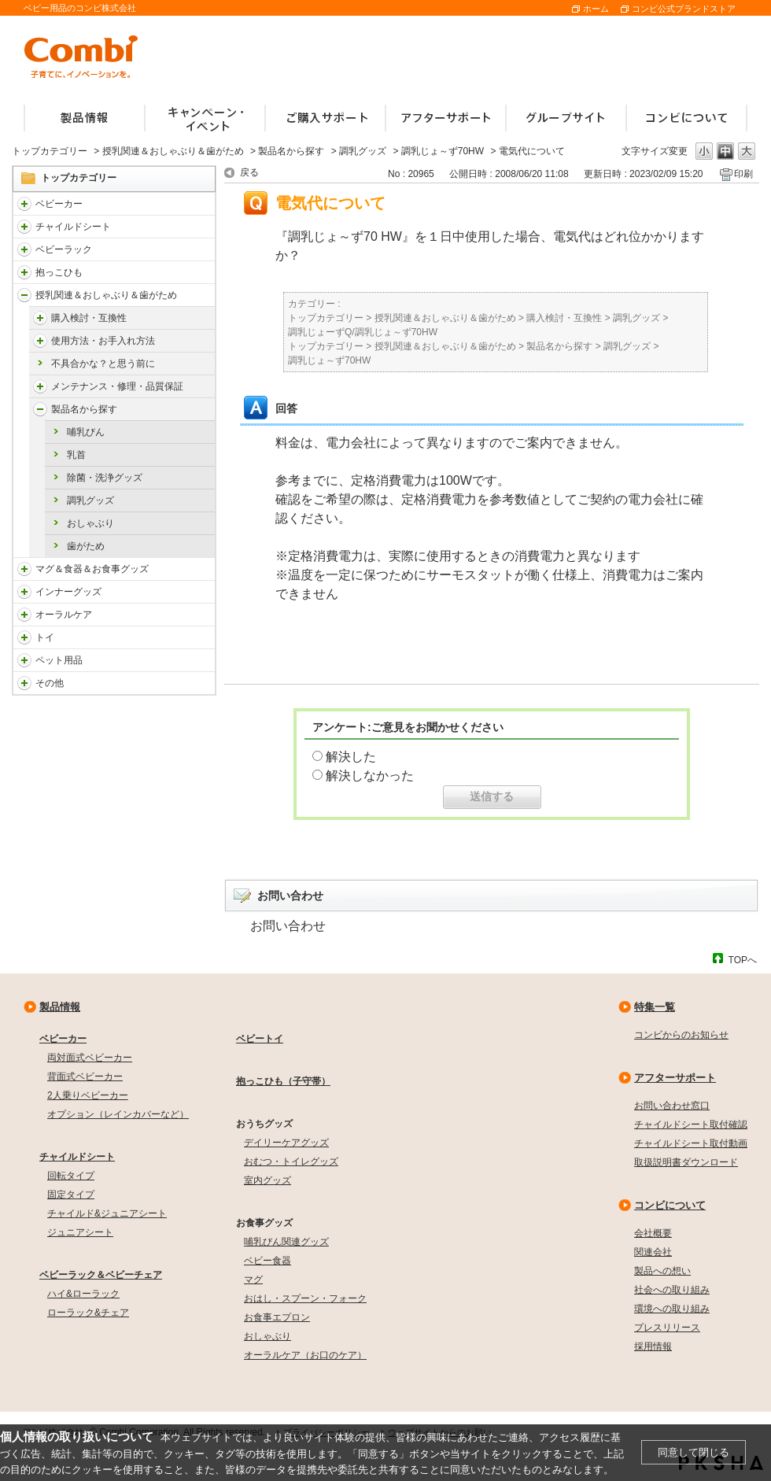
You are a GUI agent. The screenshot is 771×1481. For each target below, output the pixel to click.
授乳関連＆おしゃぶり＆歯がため (173, 151)
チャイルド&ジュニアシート (107, 1213)
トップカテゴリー (49, 151)
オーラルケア (63, 614)
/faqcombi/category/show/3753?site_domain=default (24, 569)
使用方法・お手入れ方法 (103, 340)
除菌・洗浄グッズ (104, 477)
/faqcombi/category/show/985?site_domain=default (24, 683)
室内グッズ (267, 1180)
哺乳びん (86, 432)
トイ (44, 637)
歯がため (86, 546)
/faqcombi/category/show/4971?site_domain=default (40, 318)
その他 (49, 683)
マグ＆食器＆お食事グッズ (92, 568)
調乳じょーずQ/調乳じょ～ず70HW (362, 332)
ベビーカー (59, 203)
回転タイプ (70, 1175)
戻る (249, 172)
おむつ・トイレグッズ (291, 1161)
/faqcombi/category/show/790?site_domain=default (24, 592)
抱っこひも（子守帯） (283, 1081)
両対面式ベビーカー (89, 1057)
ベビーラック (63, 249)
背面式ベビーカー (85, 1076)
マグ (253, 1279)
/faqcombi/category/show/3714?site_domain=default (24, 249)
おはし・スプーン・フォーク (305, 1298)
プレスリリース (667, 1327)
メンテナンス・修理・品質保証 (117, 386)
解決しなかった (370, 775)
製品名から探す (291, 151)
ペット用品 (59, 660)
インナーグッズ (68, 591)
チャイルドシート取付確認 (690, 1124)
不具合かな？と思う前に (103, 363)
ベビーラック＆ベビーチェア (100, 1274)
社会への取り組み (672, 1289)
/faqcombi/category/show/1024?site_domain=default (24, 660)
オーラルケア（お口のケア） (305, 1355)
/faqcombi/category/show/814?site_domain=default (24, 295)
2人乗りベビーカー (87, 1095)
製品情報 (59, 1007)
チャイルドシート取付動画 (690, 1143)
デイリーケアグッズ (286, 1142)
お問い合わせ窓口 (672, 1105)
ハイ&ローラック (83, 1293)
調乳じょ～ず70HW (442, 151)
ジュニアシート (80, 1232)
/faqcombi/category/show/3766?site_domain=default (24, 615)
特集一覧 (654, 1007)
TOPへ (743, 960)
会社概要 (653, 1233)
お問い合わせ (288, 926)
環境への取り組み (672, 1308)
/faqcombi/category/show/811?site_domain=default (24, 637)
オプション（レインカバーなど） (118, 1114)
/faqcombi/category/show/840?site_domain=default (24, 204)
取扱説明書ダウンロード (686, 1162)
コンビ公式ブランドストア (684, 8)
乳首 (76, 454)
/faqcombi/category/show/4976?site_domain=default (40, 341)
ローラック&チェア (88, 1312)
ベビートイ (259, 1038)
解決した (351, 756)
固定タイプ (70, 1194)
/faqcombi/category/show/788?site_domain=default (24, 227)
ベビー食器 (267, 1260)
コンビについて (670, 1205)
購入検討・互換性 (89, 317)
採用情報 (653, 1346)
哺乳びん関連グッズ (286, 1241)
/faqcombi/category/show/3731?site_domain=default (24, 272)
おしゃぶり (90, 523)
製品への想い (662, 1270)
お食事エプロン (277, 1317)
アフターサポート (675, 1078)
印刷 (743, 173)
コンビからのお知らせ (681, 1034)
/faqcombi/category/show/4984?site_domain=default (40, 386)
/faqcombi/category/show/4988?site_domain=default (40, 409)
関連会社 (653, 1252)
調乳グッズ (362, 151)
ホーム (596, 8)
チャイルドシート (73, 226)
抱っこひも (59, 272)
